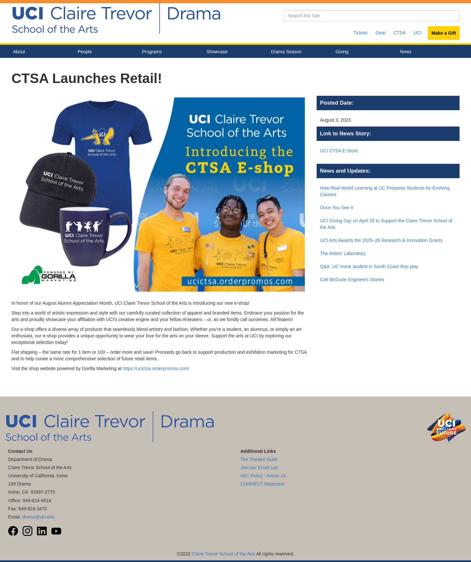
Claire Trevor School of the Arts (223, 553)
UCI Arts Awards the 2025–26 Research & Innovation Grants (381, 240)
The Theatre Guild (258, 459)
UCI (417, 32)
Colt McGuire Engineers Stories (352, 279)
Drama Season (298, 52)
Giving (342, 51)
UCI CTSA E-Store (339, 150)
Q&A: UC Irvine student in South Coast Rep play (369, 266)
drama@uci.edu (38, 516)
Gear (380, 32)
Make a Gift (443, 33)
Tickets (360, 32)
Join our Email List (259, 467)
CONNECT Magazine (262, 483)
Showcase (233, 52)
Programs (169, 52)
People (104, 52)
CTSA (399, 32)
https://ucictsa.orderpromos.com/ (156, 368)
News (405, 51)
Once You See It (336, 207)
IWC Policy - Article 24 (263, 475)
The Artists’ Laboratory (343, 253)
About (40, 52)
